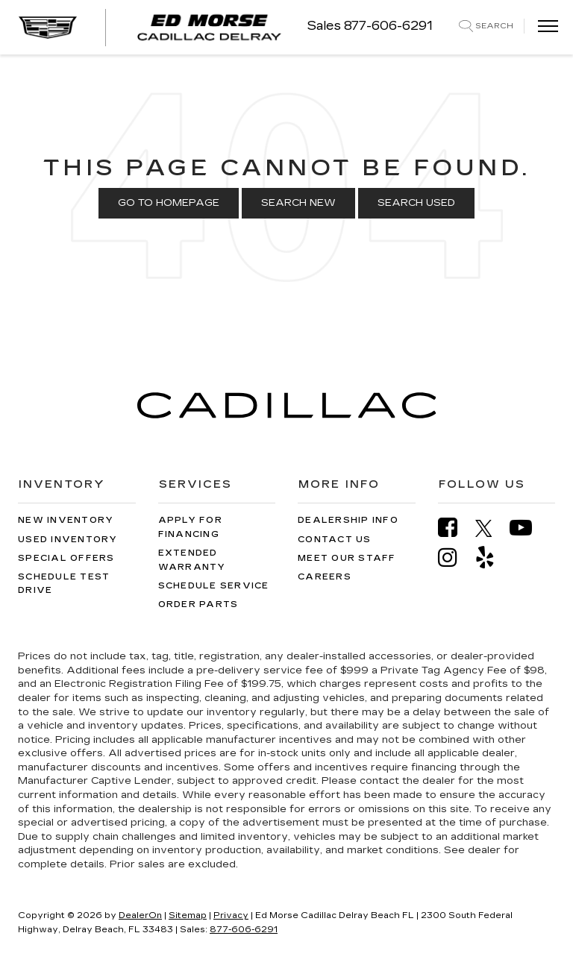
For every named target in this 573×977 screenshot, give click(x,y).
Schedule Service (213, 586)
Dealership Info (348, 520)
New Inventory (65, 520)
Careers (324, 577)
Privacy (230, 915)
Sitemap (188, 915)
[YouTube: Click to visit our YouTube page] (528, 527)
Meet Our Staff (347, 558)
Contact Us (335, 539)
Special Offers (66, 558)
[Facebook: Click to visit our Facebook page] (455, 527)
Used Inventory (68, 539)
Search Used (416, 203)
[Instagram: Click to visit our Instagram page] (455, 557)
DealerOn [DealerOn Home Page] (140, 915)
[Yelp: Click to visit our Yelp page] (492, 557)
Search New (298, 203)
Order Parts (198, 604)
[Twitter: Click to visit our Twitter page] (491, 528)
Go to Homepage (168, 203)
